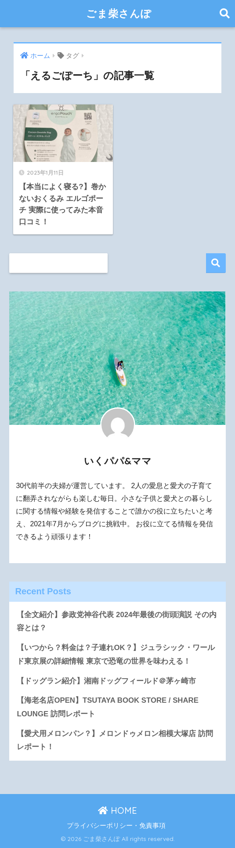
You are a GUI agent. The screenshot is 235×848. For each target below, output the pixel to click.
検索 (216, 263)
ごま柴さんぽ (119, 13)
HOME (117, 810)
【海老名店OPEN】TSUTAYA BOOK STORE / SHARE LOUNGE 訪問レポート (107, 707)
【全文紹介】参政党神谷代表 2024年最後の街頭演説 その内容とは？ (117, 621)
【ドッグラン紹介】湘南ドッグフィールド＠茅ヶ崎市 (106, 681)
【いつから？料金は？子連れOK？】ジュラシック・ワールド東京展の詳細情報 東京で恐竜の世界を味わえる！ (115, 654)
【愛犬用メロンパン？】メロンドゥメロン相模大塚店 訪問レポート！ (115, 740)
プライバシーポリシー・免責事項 (116, 825)
